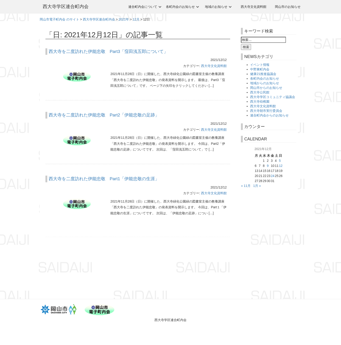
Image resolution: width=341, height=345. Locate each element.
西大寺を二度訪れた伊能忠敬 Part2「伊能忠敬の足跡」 (104, 115)
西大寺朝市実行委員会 (266, 111)
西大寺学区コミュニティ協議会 (272, 97)
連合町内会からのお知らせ (269, 115)
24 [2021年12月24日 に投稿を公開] (272, 176)
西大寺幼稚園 (259, 101)
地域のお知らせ (216, 7)
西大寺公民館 (259, 92)
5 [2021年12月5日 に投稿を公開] (280, 160)
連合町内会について (142, 7)
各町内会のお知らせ (180, 7)
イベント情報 (259, 65)
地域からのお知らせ (264, 83)
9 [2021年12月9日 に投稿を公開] (268, 166)
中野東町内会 (259, 69)
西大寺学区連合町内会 (66, 6)
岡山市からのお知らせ (266, 88)
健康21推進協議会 (263, 74)
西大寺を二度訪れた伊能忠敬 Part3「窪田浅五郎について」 (108, 51)
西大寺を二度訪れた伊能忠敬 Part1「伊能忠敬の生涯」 (104, 178)
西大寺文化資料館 (253, 7)
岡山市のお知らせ (288, 7)
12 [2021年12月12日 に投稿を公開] (280, 166)
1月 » (257, 186)
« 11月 (245, 186)
